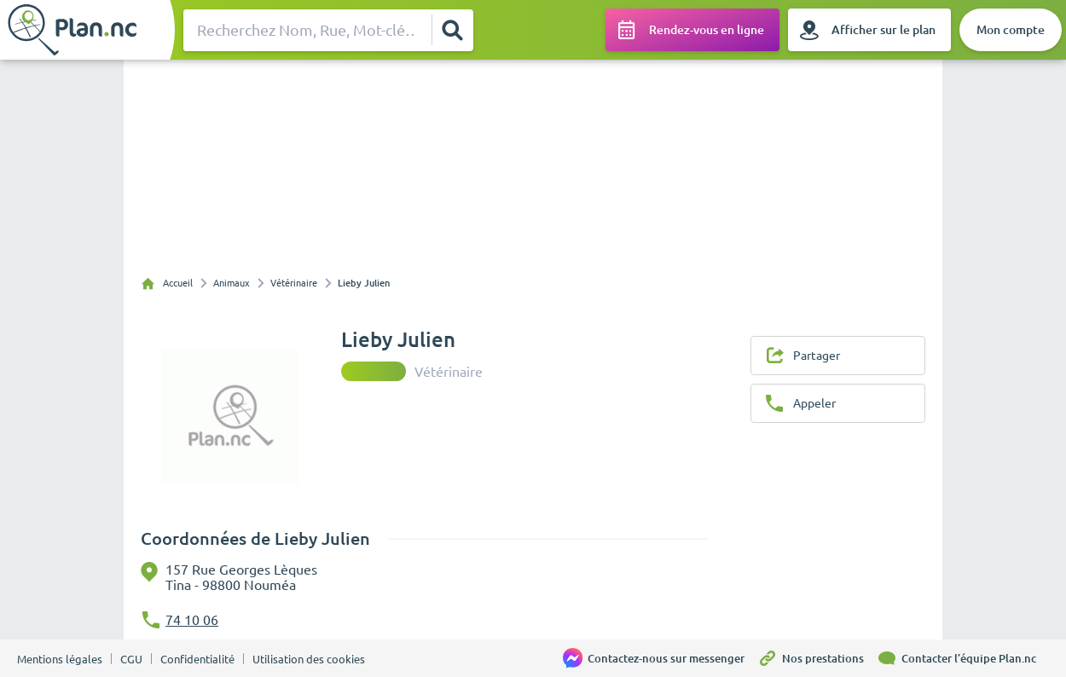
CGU (131, 659)
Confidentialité (197, 659)
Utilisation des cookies (308, 659)
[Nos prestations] (817, 658)
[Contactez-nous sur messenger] (660, 658)
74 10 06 (191, 620)
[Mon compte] (1010, 30)
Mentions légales (59, 659)
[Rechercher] (452, 29)
